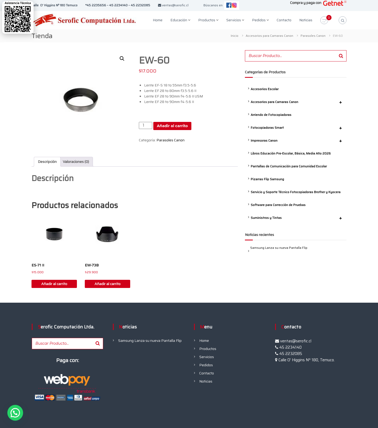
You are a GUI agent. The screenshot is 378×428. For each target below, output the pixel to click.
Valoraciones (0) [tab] (76, 161)
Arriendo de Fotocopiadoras (271, 114)
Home (157, 20)
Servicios (233, 20)
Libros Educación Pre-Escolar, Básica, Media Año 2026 (291, 153)
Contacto (284, 20)
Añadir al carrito (172, 125)
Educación (178, 20)
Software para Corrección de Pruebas (278, 204)
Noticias (305, 20)
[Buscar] (341, 55)
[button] (122, 58)
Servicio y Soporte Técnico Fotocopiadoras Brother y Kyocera (295, 191)
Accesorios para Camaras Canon (269, 35)
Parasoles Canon (313, 35)
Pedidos (259, 20)
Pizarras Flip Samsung (267, 179)
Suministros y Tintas (298, 218)
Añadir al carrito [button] (54, 284)
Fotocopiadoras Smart (298, 127)
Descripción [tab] (47, 161)
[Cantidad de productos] (145, 125)
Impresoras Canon (298, 140)
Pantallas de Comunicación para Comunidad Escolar (289, 166)
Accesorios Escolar (265, 88)
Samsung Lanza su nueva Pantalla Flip (278, 247)
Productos (206, 20)
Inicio (234, 35)
